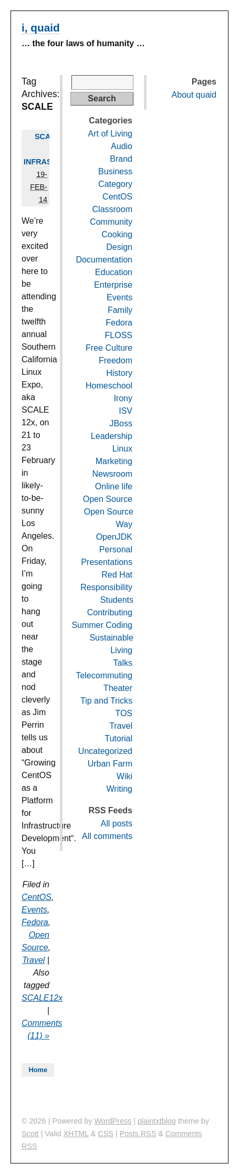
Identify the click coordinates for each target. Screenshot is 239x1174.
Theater (117, 688)
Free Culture (109, 347)
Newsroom (112, 473)
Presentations (106, 562)
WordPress (112, 1121)
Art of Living (110, 133)
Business (115, 171)
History (119, 373)
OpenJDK (114, 536)
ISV (125, 410)
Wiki (124, 776)
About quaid (194, 94)
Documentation (104, 259)
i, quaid (41, 28)
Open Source (107, 499)
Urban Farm (110, 763)
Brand (121, 158)
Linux (122, 448)
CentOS (36, 897)
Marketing (114, 461)
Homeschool (109, 385)
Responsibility (106, 587)
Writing (120, 788)
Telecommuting (104, 675)
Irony (122, 398)
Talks (122, 662)
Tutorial (118, 738)
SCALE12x (42, 997)
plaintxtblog (157, 1121)
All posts (116, 823)
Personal (115, 549)
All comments (107, 836)
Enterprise (113, 284)
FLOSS (118, 335)
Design (119, 247)
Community (111, 221)
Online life (113, 486)
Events (34, 909)
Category (115, 184)
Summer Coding (101, 625)
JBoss (120, 423)
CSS (105, 1133)
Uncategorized (105, 751)
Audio (121, 146)
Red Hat (116, 574)
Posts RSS (138, 1133)
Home (37, 1070)
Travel (33, 960)
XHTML (75, 1133)
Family (120, 310)
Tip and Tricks (106, 700)
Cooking (116, 234)
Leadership (111, 436)
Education (113, 272)
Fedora (35, 922)
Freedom (115, 360)
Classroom (112, 209)
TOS (123, 713)
